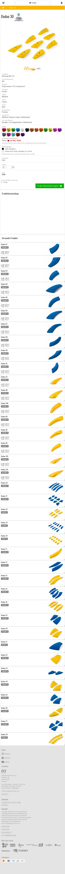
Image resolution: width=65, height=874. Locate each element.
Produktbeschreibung (10, 193)
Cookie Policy (6, 826)
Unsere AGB (5, 829)
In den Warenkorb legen (49, 186)
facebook (7, 758)
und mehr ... (5, 794)
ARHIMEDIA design (10, 835)
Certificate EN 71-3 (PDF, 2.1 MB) (11, 802)
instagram (7, 753)
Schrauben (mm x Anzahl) (27, 154)
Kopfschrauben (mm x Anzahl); (11, 154)
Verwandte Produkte (10, 238)
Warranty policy (6, 832)
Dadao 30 (12, 8)
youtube (6, 762)
